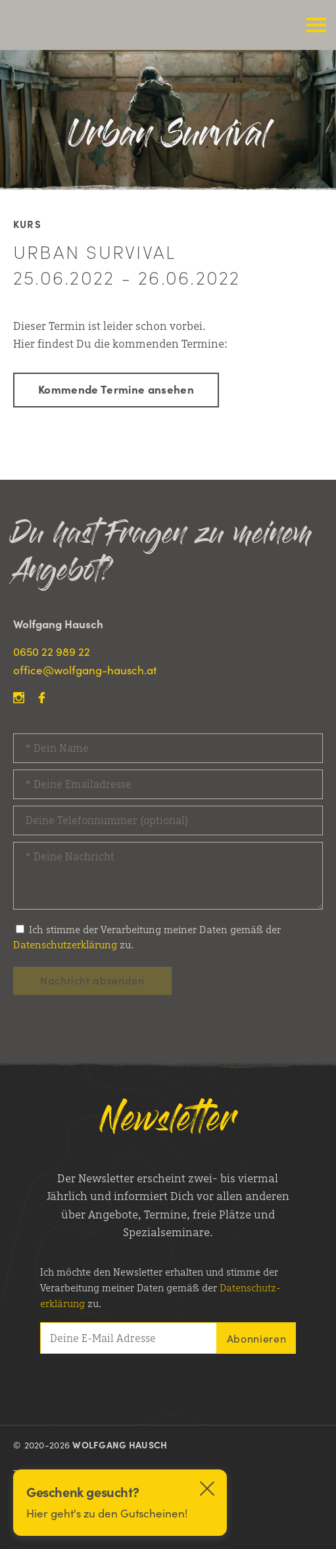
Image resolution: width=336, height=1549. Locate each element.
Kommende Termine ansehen (116, 389)
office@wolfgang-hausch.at (84, 670)
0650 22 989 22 (51, 651)
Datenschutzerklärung (65, 944)
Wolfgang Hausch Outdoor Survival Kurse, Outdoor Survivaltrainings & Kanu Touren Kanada (98, 25)
